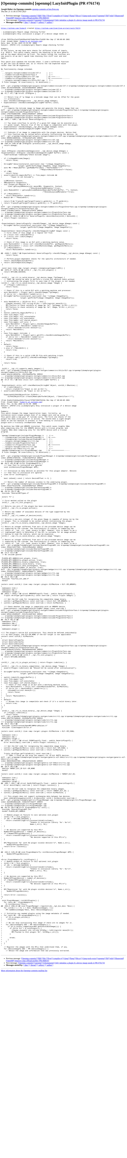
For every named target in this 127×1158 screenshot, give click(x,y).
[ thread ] (33, 22)
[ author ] (49, 22)
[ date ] (26, 22)
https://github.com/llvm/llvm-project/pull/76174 (57, 28)
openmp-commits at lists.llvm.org (45, 9)
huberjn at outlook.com (31, 44)
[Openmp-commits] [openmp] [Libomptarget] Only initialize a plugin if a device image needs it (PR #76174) (61, 20)
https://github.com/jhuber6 (13, 28)
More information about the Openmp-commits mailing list (24, 1156)
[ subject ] (41, 22)
